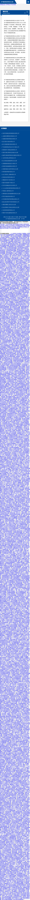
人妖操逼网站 (10, 500)
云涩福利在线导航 (10, 704)
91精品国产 (10, 596)
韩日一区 (3, 637)
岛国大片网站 (21, 297)
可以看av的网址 (15, 785)
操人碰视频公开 (19, 721)
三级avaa (20, 633)
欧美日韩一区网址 (22, 836)
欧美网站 (18, 430)
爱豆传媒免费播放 (7, 899)
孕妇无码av (9, 252)
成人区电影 (21, 456)
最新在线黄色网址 (10, 689)
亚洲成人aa (15, 453)
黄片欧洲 (27, 342)
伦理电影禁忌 (5, 447)
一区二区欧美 (19, 719)
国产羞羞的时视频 (18, 634)
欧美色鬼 (27, 667)
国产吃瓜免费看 (6, 898)
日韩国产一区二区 (14, 733)
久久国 (8, 701)
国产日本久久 (24, 637)
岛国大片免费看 (15, 669)
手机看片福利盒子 (6, 237)
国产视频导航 (9, 564)
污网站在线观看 (25, 710)
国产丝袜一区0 (17, 537)
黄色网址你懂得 (13, 409)
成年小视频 (20, 868)
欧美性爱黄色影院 (23, 248)
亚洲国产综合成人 (19, 417)
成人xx (9, 779)
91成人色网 (12, 800)
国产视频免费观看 (23, 306)
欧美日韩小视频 (6, 470)
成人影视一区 (13, 549)
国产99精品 (8, 259)
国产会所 (12, 741)
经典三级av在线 (11, 605)
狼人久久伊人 (16, 257)
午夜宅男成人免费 (10, 430)
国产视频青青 (7, 706)
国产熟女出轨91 (21, 860)
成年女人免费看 (6, 332)
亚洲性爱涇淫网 (9, 519)
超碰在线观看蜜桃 (6, 770)
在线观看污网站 (12, 322)
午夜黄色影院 (6, 376)
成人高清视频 (4, 437)
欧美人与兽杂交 (16, 680)
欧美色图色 (9, 505)
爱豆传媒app (9, 498)
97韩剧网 (19, 862)
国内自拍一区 (25, 732)
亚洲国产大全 (15, 515)
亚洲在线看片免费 (11, 873)
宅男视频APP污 (21, 541)
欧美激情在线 (13, 319)
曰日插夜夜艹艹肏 (21, 861)
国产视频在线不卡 (23, 412)
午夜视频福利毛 (25, 385)
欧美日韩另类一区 (24, 651)
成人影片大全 (17, 488)
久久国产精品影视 (5, 454)
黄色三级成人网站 (11, 336)
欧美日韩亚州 (24, 663)
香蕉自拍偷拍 (20, 771)
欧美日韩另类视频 (14, 853)
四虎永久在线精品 (8, 490)
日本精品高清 (6, 334)
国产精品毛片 (17, 279)
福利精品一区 (7, 257)
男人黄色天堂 (16, 597)
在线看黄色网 (19, 842)
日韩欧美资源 (7, 453)
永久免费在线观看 (11, 876)
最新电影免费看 (19, 657)
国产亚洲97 (13, 823)
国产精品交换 (6, 544)
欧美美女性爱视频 (13, 366)
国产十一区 (10, 291)
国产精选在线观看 (16, 748)
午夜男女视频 (9, 677)
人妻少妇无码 (18, 735)
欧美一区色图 (4, 449)
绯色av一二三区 (20, 767)
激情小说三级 (4, 818)
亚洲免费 (7, 796)
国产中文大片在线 (23, 641)
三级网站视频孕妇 (16, 775)
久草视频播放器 (15, 642)
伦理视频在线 (14, 313)
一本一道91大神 (19, 519)
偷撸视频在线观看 (22, 876)
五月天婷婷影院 (20, 268)
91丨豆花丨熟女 (15, 326)
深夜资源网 (21, 793)
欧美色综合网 (6, 616)
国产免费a (17, 485)
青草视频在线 (7, 802)
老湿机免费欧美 (12, 629)
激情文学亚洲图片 (8, 362)
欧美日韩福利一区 (12, 591)
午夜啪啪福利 (10, 667)
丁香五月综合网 (15, 376)
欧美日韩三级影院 (15, 827)
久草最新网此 (24, 282)
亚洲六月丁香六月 (17, 740)
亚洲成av (22, 647)
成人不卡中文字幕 (24, 738)
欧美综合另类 (7, 894)
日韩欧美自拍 (9, 768)
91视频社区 (21, 434)
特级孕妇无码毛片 (15, 835)
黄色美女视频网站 (18, 845)
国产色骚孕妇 (7, 702)
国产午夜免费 (26, 321)
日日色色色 (8, 543)
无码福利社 (26, 449)
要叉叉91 (13, 613)
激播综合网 (22, 770)
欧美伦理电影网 (6, 650)
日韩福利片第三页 (23, 591)
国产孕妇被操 (21, 459)
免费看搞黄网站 (4, 386)
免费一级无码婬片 (16, 240)
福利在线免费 (17, 351)
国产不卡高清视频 (8, 293)
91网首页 (9, 637)
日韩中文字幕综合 (14, 450)
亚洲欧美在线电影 (7, 631)
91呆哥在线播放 (5, 823)
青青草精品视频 (18, 532)
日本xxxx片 (3, 249)
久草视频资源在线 (21, 782)
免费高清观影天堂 (17, 711)
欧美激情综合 (9, 557)
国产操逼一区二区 (7, 395)
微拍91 (18, 608)
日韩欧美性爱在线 (17, 887)
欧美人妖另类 (11, 688)
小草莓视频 (10, 707)
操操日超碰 (3, 565)
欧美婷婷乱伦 (21, 881)
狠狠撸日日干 (6, 420)
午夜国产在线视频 (16, 334)
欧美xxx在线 (7, 659)
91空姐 (16, 301)
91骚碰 (15, 774)
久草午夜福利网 (23, 742)
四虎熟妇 (17, 389)
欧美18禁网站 (12, 757)
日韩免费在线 (11, 411)
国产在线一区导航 (18, 460)
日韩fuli (11, 840)
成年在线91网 (20, 704)
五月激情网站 (6, 515)
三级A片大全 (10, 882)
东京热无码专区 (19, 439)
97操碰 (22, 733)
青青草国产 (16, 357)
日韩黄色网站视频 (11, 250)
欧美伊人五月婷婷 (12, 456)
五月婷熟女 (26, 462)
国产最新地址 (10, 719)
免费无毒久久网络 (24, 825)
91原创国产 (16, 635)
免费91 (12, 720)
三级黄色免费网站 (11, 443)
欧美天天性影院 (21, 798)
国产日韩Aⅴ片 (26, 834)
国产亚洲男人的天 (17, 343)
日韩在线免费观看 (22, 691)
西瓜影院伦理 (4, 805)
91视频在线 (5, 549)
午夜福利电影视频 (25, 528)
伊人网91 (27, 768)
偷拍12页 (17, 617)
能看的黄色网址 (20, 618)
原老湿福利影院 (14, 393)
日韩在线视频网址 (7, 340)
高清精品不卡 (11, 809)
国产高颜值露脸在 (20, 378)
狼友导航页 (21, 368)
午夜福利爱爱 (15, 822)
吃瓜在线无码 (20, 484)
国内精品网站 (14, 570)
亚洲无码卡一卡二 (6, 343)
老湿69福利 (9, 620)
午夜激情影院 (13, 644)
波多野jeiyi (6, 736)
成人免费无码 (9, 406)
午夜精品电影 (23, 751)
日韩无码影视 (19, 614)
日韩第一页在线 (25, 830)
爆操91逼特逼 (15, 544)
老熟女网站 (15, 470)
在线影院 (26, 804)
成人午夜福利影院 (21, 523)
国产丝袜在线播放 (21, 262)
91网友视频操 (4, 459)
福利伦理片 (20, 249)
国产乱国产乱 (15, 327)
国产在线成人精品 (7, 254)
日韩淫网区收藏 (13, 671)
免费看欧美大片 (8, 883)
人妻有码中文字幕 (15, 697)
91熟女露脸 (15, 690)
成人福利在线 (22, 755)
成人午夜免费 (22, 503)
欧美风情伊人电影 (7, 360)
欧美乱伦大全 (6, 315)
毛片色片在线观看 (23, 652)
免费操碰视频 (11, 592)
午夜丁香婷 (24, 511)
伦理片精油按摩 (12, 817)
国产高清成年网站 (10, 533)
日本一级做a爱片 (12, 765)
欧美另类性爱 (13, 839)
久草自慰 (15, 725)
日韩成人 (25, 263)
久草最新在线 (6, 830)
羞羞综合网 (3, 707)
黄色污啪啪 (22, 366)
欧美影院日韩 (19, 892)
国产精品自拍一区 (16, 507)
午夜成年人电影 (10, 502)
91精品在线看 (15, 673)
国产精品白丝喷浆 (16, 536)
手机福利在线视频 (22, 762)
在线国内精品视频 (8, 735)
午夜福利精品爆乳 (7, 750)
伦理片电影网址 (18, 449)
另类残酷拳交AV (19, 506)
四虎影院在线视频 (15, 365)
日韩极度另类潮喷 (22, 390)
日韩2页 (5, 494)
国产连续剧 (3, 413)
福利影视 (23, 285)
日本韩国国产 (19, 772)
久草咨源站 (25, 420)
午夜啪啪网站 (22, 416)
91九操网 (26, 573)
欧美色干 (22, 831)
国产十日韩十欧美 (7, 621)
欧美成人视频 (13, 793)
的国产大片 (9, 314)
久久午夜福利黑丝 (17, 428)
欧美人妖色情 (4, 344)
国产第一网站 (22, 765)
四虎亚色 (15, 272)
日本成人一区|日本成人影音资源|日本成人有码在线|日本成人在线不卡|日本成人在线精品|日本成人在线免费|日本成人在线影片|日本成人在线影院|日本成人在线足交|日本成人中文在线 (15, 226)
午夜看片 (18, 689)
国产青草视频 (19, 355)
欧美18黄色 (10, 728)
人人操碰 (13, 624)
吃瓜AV (22, 472)
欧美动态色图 (17, 292)
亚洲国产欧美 (15, 672)
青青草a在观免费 (22, 823)
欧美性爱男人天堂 (18, 768)
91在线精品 (13, 297)
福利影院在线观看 (16, 780)
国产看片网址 (4, 699)
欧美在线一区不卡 (15, 513)
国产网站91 (25, 430)
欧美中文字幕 (24, 391)
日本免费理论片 (21, 270)
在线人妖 (16, 498)
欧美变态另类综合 (17, 259)
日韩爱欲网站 (24, 400)
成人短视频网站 (21, 347)
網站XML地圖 (7, 217)
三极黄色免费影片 (10, 782)
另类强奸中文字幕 (12, 416)
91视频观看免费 (4, 741)
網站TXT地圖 (14, 217)
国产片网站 (26, 708)
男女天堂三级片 (13, 652)
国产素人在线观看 (23, 864)
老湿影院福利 (18, 789)
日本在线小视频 (18, 462)
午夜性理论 (19, 263)
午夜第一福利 (19, 720)
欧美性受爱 (9, 267)
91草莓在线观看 (12, 561)
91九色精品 (20, 443)
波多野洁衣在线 (13, 641)
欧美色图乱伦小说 (20, 535)
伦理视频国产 (7, 346)
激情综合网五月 (4, 723)
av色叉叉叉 (8, 558)
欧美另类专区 (22, 600)
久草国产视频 (21, 369)
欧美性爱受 (3, 399)
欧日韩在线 (24, 604)
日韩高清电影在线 (22, 415)
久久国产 (3, 301)
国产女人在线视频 (22, 287)
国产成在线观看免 (20, 500)
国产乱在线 (22, 408)
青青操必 (23, 669)
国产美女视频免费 (17, 583)
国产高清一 (21, 571)
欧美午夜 (23, 778)
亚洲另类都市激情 (17, 849)
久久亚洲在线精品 (17, 284)
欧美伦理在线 (4, 836)
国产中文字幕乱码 (17, 543)
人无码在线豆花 (12, 369)
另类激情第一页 (8, 567)
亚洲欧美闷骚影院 (12, 633)
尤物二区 (3, 719)
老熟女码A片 (3, 561)
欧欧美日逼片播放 (12, 560)
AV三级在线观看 (7, 479)
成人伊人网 (18, 325)
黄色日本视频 (22, 413)
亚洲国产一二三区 (14, 865)
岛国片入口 (18, 588)
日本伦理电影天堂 (17, 464)
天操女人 (11, 404)
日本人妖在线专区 (5, 710)
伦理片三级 (26, 458)
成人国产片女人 (23, 265)
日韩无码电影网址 (10, 520)
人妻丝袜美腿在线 (12, 399)
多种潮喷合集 (22, 386)
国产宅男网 (3, 592)
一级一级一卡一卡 (20, 590)
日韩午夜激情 (21, 336)
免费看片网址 (23, 690)
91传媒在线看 (6, 870)
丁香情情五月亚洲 (20, 759)
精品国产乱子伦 (8, 357)
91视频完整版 (26, 236)
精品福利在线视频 (18, 584)
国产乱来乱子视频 (21, 554)
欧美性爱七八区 (8, 460)
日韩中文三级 (25, 309)
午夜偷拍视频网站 (14, 447)
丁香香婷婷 (5, 703)
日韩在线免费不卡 (21, 594)
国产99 (18, 315)
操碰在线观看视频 (18, 360)
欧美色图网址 (19, 293)
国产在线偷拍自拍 (11, 868)
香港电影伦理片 (18, 451)
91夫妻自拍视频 (13, 601)
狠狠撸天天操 (10, 378)
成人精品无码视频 (13, 651)
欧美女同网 (26, 789)
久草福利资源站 (15, 604)
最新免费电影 (16, 346)
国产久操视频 (24, 627)
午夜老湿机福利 (24, 672)
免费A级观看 (7, 458)
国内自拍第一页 (10, 761)
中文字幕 (10, 611)
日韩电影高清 (5, 831)
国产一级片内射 (9, 522)
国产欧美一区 (6, 785)
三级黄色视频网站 (10, 562)
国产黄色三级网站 (22, 266)
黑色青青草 (4, 475)
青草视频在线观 (10, 396)
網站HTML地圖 (23, 217)
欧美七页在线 (23, 237)
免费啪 (15, 455)
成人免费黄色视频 (22, 524)
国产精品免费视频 (7, 309)
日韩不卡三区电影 (5, 604)
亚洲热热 (3, 540)
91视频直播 (16, 663)
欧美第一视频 (6, 714)
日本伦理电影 (6, 327)
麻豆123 (11, 278)
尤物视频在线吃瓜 (7, 342)
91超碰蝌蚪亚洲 (13, 296)
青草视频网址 (10, 253)
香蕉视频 (14, 852)
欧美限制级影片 (15, 710)
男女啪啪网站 (21, 644)
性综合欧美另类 (25, 539)
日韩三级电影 (22, 402)
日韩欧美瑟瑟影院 (23, 319)
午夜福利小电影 (4, 365)
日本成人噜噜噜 (16, 558)
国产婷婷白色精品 (18, 424)
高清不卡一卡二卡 (15, 746)
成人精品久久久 (19, 878)
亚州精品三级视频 (5, 511)
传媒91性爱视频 (6, 737)
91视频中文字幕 (24, 706)
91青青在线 (5, 553)
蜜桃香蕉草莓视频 (11, 716)
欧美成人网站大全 (23, 817)
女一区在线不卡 (15, 511)
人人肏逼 (13, 233)
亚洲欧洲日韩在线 (22, 797)
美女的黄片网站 (14, 736)
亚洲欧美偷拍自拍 (6, 509)
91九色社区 (12, 618)
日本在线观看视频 (18, 883)
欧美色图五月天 (15, 282)
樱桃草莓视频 (4, 296)
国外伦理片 (3, 663)
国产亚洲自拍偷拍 (17, 676)
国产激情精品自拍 (18, 342)
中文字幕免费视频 (8, 694)
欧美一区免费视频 (8, 580)
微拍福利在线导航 (21, 826)
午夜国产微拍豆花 (25, 865)
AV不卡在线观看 (5, 282)
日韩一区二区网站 (24, 317)
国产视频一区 (15, 627)
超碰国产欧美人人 (17, 787)
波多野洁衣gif (11, 310)
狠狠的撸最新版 (20, 741)
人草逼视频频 (19, 819)
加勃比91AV (8, 891)
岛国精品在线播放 (12, 744)
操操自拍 (6, 840)
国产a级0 (20, 561)
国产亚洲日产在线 (20, 352)
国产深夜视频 (17, 575)
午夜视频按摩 (4, 695)
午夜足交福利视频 (19, 291)
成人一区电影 (20, 349)
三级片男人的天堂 (16, 714)
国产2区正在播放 (11, 484)
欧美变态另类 (19, 630)
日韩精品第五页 (12, 299)
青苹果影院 (22, 616)
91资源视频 (18, 419)
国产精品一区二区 (21, 476)
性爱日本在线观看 (20, 344)
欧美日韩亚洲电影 (10, 648)
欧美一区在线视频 (12, 600)
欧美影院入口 (7, 569)
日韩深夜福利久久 (21, 437)
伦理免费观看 (15, 258)
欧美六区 (17, 646)
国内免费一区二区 (5, 486)
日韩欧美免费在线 (12, 434)
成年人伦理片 (12, 475)
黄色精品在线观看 (5, 748)
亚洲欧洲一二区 (13, 494)
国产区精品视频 (8, 547)
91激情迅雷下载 (12, 798)
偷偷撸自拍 (26, 821)
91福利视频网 (14, 517)
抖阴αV (24, 654)
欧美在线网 (17, 545)
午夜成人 (18, 829)
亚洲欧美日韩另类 (13, 647)
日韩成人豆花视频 (18, 856)
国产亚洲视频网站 (21, 592)
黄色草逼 (14, 463)
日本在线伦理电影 (7, 488)
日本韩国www (15, 454)
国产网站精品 (5, 530)
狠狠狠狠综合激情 (12, 413)
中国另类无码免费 (16, 510)
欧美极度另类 (6, 510)
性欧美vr (8, 682)
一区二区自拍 (19, 274)
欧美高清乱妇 (7, 676)
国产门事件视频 (25, 617)
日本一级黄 (14, 659)
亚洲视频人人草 (21, 873)
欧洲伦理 (18, 295)
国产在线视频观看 (8, 235)
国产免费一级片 (22, 549)
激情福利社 (3, 809)
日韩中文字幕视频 (19, 489)
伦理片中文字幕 (23, 379)
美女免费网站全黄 (24, 244)
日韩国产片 (25, 280)
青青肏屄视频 (22, 852)
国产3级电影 (9, 301)
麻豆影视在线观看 (24, 622)
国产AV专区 (8, 338)
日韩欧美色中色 (9, 501)
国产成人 (6, 441)
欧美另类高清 (6, 539)
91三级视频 (12, 554)
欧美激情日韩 (17, 359)
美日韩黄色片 (19, 848)
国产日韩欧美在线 (19, 278)
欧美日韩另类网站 (11, 353)
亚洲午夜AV (20, 339)
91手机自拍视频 (11, 595)
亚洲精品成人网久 (8, 590)
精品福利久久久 (10, 767)
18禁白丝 (6, 248)
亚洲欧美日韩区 (9, 759)
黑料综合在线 (4, 432)
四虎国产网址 (7, 729)
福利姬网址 (16, 578)
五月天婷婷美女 (24, 695)
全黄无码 (12, 476)
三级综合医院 (13, 797)
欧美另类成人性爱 (7, 578)
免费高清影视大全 (11, 540)
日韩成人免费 (26, 859)
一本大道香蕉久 (8, 537)
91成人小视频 (25, 608)
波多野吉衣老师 (15, 656)
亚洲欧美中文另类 (14, 467)
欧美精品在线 (20, 310)
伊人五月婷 (20, 271)
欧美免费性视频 (4, 245)
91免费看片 (15, 751)
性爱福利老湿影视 (10, 295)
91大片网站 (16, 631)
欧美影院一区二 (12, 691)
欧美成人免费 (21, 323)
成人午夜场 (12, 339)
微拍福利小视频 (8, 869)
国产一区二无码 (17, 552)
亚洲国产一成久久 (10, 660)
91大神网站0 (11, 280)
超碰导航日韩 (4, 644)
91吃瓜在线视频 (13, 438)
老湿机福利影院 (21, 885)
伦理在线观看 (14, 625)
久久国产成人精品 (12, 429)
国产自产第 (6, 718)
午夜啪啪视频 (22, 703)
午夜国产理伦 (17, 473)
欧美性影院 (25, 808)
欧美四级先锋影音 (17, 821)
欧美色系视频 (17, 724)
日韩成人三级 (7, 255)
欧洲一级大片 (9, 372)
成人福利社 (20, 844)
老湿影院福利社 (20, 394)
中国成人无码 (10, 819)
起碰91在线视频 (24, 467)
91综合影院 (12, 530)
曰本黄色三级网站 (21, 233)
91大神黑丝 (20, 463)
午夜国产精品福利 (17, 758)
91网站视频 (25, 510)
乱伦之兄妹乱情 (16, 715)
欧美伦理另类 (22, 494)
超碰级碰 (25, 740)
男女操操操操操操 (11, 795)
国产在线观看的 (4, 609)
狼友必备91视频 (8, 681)
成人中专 (16, 815)
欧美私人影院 (16, 894)
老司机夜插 (24, 697)
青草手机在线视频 (16, 480)
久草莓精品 (5, 408)
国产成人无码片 (10, 276)
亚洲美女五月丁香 (19, 241)
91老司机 (8, 464)
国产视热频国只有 (6, 711)
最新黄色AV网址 (8, 489)
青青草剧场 (23, 707)
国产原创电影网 (25, 471)
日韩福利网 (4, 241)
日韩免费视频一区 (10, 262)
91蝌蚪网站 (12, 323)
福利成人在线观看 (11, 433)
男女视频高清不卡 (10, 261)
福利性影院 (9, 462)
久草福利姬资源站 (21, 660)
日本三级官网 (21, 629)
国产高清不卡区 (25, 635)
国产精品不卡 (13, 731)
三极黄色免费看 (5, 570)
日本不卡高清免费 (17, 729)
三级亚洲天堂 (15, 616)
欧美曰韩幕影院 (13, 317)
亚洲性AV (19, 674)
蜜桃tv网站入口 (13, 661)
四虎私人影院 (15, 391)
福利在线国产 (23, 870)
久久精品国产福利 (25, 822)
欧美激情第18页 (6, 680)
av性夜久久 (18, 655)
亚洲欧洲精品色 (19, 832)
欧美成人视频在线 (18, 681)
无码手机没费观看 (16, 364)
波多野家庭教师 (16, 737)
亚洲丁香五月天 (15, 830)
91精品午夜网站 (12, 271)
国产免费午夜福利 (22, 425)
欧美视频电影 (5, 622)
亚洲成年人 (13, 466)
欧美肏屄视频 (6, 326)
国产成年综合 (4, 652)
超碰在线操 (10, 789)
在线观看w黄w (6, 423)
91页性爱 (19, 329)
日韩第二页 (20, 839)
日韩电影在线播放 (5, 672)
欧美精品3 (17, 331)
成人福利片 (20, 624)
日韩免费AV (9, 417)
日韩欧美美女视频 (11, 855)
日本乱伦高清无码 (14, 441)
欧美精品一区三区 (16, 321)
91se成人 (5, 523)
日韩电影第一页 (22, 540)
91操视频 (17, 312)
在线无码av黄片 (5, 579)
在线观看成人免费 (23, 727)
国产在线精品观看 (21, 639)
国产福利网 (10, 355)
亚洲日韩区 (4, 860)
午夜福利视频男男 (16, 859)
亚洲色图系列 (23, 313)
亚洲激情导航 (10, 331)
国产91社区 (3, 728)
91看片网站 (5, 323)
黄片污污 (10, 451)
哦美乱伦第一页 (14, 400)
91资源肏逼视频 (5, 466)
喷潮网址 (14, 891)
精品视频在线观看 (12, 436)
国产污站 (20, 322)
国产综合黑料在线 (12, 382)
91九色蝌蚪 (4, 322)
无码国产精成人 (12, 289)
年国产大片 (23, 493)
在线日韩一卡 (12, 394)
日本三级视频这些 (7, 724)
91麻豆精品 (24, 513)
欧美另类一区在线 (5, 321)
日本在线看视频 (18, 750)
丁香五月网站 (16, 778)
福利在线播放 (19, 496)
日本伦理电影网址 (14, 528)
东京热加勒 (5, 793)
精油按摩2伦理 (21, 381)
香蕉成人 (19, 757)
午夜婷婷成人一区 (6, 643)
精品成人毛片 (26, 507)
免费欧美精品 (16, 779)
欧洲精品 (20, 731)
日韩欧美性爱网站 (12, 379)
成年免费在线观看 (5, 822)
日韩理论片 (10, 657)
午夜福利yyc (3, 451)
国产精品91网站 (16, 242)
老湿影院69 (13, 245)
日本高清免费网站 (21, 800)
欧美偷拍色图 (20, 648)
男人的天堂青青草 (14, 783)
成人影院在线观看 (7, 665)
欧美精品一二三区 (5, 624)
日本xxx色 (25, 715)
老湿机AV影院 (11, 862)
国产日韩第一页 (10, 586)
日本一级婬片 (13, 483)
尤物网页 (18, 411)
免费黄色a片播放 (12, 374)
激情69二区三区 (18, 814)
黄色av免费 (10, 832)
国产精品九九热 (4, 664)
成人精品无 (3, 310)
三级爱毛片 (15, 637)
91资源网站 (26, 650)
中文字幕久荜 (25, 406)
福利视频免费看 (14, 288)
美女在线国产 (17, 567)
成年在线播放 (16, 332)
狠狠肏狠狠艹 (26, 398)
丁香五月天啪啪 (20, 810)
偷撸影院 (20, 301)
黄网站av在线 (10, 383)
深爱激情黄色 (15, 870)
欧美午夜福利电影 (19, 889)
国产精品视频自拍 (7, 359)
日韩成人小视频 (19, 818)
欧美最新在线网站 (5, 318)
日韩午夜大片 (24, 447)
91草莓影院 (6, 738)
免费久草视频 (24, 656)
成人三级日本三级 (17, 806)
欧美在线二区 (20, 763)
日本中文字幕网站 (22, 553)
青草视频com (6, 313)
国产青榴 (23, 346)
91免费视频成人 (18, 426)
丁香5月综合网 (7, 548)
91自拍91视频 (6, 720)
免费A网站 (8, 385)
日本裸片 (10, 387)
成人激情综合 (16, 732)
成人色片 (7, 446)
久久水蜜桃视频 (11, 810)
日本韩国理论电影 (21, 874)
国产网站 (9, 872)
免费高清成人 (5, 412)
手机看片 (14, 255)
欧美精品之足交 (19, 330)
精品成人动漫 (18, 620)
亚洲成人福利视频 (20, 370)
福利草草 (21, 429)
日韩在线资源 (9, 847)
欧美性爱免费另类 (23, 671)
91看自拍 (27, 883)
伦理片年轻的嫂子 (21, 276)
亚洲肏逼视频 (21, 250)
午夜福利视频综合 (15, 701)
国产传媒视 (14, 377)
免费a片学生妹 (6, 390)
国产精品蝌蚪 (4, 889)
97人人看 (6, 483)
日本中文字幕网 (6, 715)
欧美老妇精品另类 (17, 804)
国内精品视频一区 (14, 574)
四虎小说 (12, 708)
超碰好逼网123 (10, 842)
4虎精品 (18, 356)
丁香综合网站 (19, 235)
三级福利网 (24, 365)
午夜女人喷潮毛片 (23, 661)
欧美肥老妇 (25, 295)
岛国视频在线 (4, 404)
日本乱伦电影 (23, 544)
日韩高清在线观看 (8, 566)
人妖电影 (22, 258)
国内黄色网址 (12, 763)
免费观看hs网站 (14, 408)
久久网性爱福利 (22, 744)
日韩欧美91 (3, 265)
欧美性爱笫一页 (15, 712)
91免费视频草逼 (12, 838)
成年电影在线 (13, 599)
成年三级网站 (19, 253)
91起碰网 (10, 241)
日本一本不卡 (13, 685)
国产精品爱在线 (25, 643)
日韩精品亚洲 (13, 459)
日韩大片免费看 (4, 297)
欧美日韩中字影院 (17, 802)
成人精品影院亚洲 (7, 896)
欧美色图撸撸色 (16, 678)
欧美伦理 (18, 801)
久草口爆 (8, 825)
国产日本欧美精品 (20, 275)
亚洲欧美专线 (10, 485)
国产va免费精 (10, 302)
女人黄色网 (12, 699)
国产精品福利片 (10, 263)
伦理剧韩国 (10, 246)
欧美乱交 (21, 518)
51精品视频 (4, 289)
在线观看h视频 (6, 780)
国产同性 (10, 473)
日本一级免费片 (6, 787)
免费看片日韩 (20, 442)
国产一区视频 (12, 674)
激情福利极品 (6, 577)
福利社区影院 (17, 547)
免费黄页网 (26, 887)
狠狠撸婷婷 (6, 240)
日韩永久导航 (21, 432)
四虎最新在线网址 (8, 617)
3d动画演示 (25, 364)
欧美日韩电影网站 (11, 526)
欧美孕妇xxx (3, 335)
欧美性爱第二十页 (21, 586)
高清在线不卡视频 (20, 404)
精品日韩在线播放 (20, 501)
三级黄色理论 (25, 564)
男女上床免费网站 (21, 475)
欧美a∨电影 (15, 237)
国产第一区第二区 (15, 471)
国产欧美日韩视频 (5, 654)
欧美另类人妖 (25, 376)
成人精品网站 (7, 242)
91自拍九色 (11, 829)
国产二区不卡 (23, 745)
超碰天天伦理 (15, 486)
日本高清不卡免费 (16, 407)
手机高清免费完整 (16, 718)
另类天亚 (7, 536)
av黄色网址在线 (16, 754)
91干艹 (26, 721)
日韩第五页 (24, 638)
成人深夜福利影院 (20, 753)
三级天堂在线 (13, 432)
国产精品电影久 (20, 761)
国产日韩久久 (16, 898)
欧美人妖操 (12, 523)
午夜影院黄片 (22, 891)
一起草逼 (12, 791)
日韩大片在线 (10, 496)
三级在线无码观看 (18, 792)
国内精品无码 (6, 480)
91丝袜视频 (25, 279)
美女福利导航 (24, 631)
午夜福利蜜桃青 (6, 284)
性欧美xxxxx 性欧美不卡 (13, 477)
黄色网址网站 (16, 643)
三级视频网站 (7, 758)
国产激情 (14, 890)
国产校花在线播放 (12, 571)
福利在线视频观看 (18, 387)
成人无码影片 (22, 601)
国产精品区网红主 (18, 254)
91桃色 (25, 274)
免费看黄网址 (17, 398)
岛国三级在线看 (19, 667)
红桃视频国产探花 (25, 300)
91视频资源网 (9, 634)
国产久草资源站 (9, 535)
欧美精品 (6, 630)
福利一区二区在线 (7, 895)
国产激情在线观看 (7, 856)
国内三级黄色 (20, 261)
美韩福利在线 (24, 783)
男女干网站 (12, 553)
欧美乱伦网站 (13, 266)
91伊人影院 (21, 409)
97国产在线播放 (17, 749)
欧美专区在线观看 (21, 527)
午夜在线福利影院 (7, 531)
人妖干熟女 (19, 396)
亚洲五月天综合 (12, 270)
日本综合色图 (4, 618)
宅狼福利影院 (7, 804)
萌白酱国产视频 (19, 882)
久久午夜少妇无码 (21, 809)
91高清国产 (6, 236)
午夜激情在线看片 (18, 665)
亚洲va (11, 449)
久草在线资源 (26, 775)
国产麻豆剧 (13, 684)
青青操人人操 (22, 466)
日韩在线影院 (10, 426)
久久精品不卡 (16, 472)
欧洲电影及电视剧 (12, 368)
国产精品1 (26, 694)
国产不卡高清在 (8, 532)
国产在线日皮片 (24, 796)
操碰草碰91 (21, 625)
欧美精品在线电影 (5, 642)
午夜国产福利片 (15, 285)
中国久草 (12, 442)
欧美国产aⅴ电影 (12, 844)
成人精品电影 (10, 753)
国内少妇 (8, 745)
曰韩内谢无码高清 (7, 814)
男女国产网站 (6, 497)
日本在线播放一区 (6, 472)
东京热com (19, 421)
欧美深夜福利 (6, 364)
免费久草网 (23, 348)
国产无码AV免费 (8, 492)
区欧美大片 (5, 442)
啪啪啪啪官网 (26, 411)
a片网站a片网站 (20, 791)
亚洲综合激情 (4, 797)
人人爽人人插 (6, 712)
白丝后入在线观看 (23, 438)
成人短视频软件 (5, 835)
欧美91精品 (15, 569)
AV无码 (24, 520)
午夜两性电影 (26, 718)
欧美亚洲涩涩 (19, 728)
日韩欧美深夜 (17, 505)
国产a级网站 (20, 613)
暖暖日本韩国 (6, 613)
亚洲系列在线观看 (14, 305)
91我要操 (19, 855)
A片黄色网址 (18, 694)
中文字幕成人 (16, 479)
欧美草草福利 (25, 746)
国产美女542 (23, 305)
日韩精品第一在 (21, 595)
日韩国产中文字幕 (12, 742)
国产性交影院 (26, 338)
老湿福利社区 (9, 272)
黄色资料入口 (5, 503)
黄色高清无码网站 (14, 886)
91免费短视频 (5, 317)
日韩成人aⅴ (15, 668)
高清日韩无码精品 (18, 565)
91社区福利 (26, 343)
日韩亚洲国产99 (6, 851)
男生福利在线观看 (12, 626)
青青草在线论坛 (15, 468)
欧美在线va (4, 674)
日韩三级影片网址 (24, 815)
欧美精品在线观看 (7, 552)
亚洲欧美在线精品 (25, 805)
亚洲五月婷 (20, 605)
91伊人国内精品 (20, 843)
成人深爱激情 (10, 866)
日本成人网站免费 (12, 265)
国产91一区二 (22, 609)
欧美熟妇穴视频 (9, 573)
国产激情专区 (14, 306)
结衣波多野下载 (12, 287)
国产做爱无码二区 (9, 445)
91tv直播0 (6, 625)
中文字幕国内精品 (15, 723)
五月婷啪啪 (25, 334)
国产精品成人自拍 (22, 526)
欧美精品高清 (4, 865)
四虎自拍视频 (11, 349)
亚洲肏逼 (5, 829)
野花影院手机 (5, 339)
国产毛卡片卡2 (15, 493)
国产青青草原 (21, 353)
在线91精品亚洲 (18, 531)
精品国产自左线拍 (5, 377)
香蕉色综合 (19, 582)
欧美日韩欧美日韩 (11, 686)
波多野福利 (15, 745)
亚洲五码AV (20, 716)
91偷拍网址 (7, 285)
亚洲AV (22, 853)
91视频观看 (12, 238)
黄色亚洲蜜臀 (7, 754)
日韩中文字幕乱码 (20, 522)
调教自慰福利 (7, 690)
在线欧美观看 (16, 813)
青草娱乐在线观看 (5, 627)
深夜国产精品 (23, 725)
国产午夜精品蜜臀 (15, 308)
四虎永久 (11, 818)
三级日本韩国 (26, 240)
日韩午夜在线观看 (18, 361)
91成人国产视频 (4, 791)
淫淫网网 (7, 507)
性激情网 (3, 866)
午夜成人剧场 (15, 423)
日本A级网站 (11, 874)
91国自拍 (27, 502)
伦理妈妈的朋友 (21, 587)
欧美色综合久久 (12, 415)
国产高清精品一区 (14, 403)
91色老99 (3, 500)
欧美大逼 (13, 315)
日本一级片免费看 (11, 556)
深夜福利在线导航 (17, 458)
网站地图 (17, 228)
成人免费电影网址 (21, 788)
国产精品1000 (4, 439)
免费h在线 (25, 558)
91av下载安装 (20, 877)
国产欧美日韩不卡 (10, 268)
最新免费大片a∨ (11, 834)
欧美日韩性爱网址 (24, 453)
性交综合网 (12, 527)
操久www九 (26, 464)
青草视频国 (26, 729)
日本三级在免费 (18, 267)
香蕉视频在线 (10, 275)
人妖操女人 (12, 861)
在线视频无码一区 (19, 840)
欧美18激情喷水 (13, 622)
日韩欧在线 (18, 808)
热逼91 (20, 255)
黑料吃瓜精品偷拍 (10, 608)
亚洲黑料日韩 (6, 493)
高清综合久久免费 (14, 805)
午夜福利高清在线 (14, 695)
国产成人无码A (10, 843)
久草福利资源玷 (20, 688)
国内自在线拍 (23, 470)
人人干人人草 (24, 682)
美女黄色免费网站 (18, 899)
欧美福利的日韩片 (11, 425)
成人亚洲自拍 (12, 826)
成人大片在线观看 (23, 436)
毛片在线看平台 (8, 481)
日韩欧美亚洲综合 (17, 603)
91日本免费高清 (25, 315)
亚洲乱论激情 (15, 738)
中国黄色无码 (19, 573)
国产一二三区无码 (8, 370)
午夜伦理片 (4, 244)
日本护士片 (5, 319)
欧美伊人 (9, 663)
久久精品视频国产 (23, 296)
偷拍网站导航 (10, 389)
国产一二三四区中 (15, 638)
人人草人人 (19, 530)
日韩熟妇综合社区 (20, 302)
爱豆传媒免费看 (15, 577)
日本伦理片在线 (8, 725)
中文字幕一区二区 (17, 702)
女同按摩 (11, 344)
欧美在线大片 (19, 362)
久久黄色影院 (17, 611)
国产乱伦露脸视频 (10, 356)
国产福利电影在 (19, 246)
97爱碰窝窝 (10, 545)
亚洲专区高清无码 (21, 238)
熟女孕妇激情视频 (20, 373)
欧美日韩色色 (12, 860)
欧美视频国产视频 (8, 373)
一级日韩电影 (5, 450)
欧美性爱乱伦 (5, 731)
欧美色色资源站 (19, 490)
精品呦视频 (18, 566)
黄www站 (11, 889)
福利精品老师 (19, 612)
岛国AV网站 (25, 754)
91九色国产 (8, 890)
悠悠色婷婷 (17, 309)
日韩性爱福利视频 (14, 348)
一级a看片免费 (18, 550)
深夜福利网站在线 (15, 664)
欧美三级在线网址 (10, 693)
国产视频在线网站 (6, 887)
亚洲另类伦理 (4, 599)
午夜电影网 (4, 651)
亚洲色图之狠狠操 (21, 699)
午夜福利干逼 (17, 847)
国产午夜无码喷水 (7, 398)
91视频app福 (15, 770)
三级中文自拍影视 (8, 612)
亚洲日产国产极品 (22, 686)
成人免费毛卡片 (10, 607)
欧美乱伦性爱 (24, 393)
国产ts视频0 (18, 445)
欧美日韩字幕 (17, 340)
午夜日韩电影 (22, 890)
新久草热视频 (6, 258)
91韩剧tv (18, 834)
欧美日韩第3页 (17, 557)
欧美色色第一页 (13, 698)
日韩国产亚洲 (10, 646)
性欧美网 (12, 639)
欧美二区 (18, 520)
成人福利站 (10, 892)
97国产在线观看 (18, 372)
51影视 (25, 428)
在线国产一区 (25, 485)
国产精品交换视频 (10, 304)
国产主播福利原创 (18, 252)
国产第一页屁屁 (12, 881)
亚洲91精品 (19, 280)
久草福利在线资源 (5, 407)
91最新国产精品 (9, 721)
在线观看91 (7, 603)
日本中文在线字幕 (6, 463)
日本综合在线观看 (8, 506)
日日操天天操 (7, 778)
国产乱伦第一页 (9, 772)
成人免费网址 (20, 693)
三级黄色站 (9, 635)
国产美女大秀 (21, 556)
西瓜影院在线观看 (16, 654)
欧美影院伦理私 (8, 792)
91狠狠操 (23, 497)
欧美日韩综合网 (10, 421)
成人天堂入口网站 (25, 886)
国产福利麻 (22, 327)
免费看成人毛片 (12, 347)
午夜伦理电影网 (19, 866)
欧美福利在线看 (11, 249)
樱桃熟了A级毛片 (15, 784)
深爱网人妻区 (26, 835)
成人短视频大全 (22, 399)
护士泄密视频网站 (24, 668)
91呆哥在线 (15, 706)
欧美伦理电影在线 (21, 533)
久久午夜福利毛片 (7, 455)
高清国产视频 (24, 597)
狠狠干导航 (3, 755)
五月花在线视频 (15, 497)
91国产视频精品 (5, 776)
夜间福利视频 (13, 248)
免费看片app (3, 280)
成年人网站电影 (25, 450)
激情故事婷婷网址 (8, 330)
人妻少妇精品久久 (7, 351)
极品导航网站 (4, 733)
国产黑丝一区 (14, 864)
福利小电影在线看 (23, 626)
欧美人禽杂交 (23, 515)
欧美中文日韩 (23, 272)
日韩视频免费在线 (5, 673)
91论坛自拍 (16, 564)
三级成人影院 (14, 386)
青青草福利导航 (4, 308)
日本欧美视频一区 (15, 283)
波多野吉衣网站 (24, 403)
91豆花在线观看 (6, 849)
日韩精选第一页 (12, 381)
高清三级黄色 (11, 594)
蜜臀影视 (20, 483)
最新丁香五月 (10, 766)
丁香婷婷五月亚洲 (22, 685)
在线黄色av (16, 869)
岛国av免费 (20, 795)
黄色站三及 (10, 655)
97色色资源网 (26, 473)
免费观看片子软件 (18, 548)
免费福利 (24, 862)
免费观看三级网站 (8, 614)
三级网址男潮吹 (20, 562)
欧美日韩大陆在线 (25, 498)
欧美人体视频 (7, 597)
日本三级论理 (26, 242)
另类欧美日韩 (22, 382)
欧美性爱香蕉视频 (15, 514)
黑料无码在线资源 (10, 788)
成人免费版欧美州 (16, 420)
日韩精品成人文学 (17, 650)
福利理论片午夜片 (18, 314)
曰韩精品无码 (7, 428)
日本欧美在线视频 (15, 579)
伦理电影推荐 (17, 677)
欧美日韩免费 (9, 361)
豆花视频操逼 (15, 300)
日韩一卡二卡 (15, 446)
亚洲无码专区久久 (24, 569)
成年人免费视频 (13, 518)
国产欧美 (2, 885)
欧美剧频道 (10, 274)
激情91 (12, 550)
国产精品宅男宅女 (14, 831)
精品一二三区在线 (8, 878)
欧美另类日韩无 (20, 879)
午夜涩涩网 (12, 877)
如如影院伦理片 (18, 896)
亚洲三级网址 (22, 377)
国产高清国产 (16, 509)
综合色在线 (15, 825)
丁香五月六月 (15, 796)
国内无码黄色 (16, 385)
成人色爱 (11, 588)
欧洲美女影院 (17, 481)
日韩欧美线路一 (21, 245)
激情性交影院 (26, 621)
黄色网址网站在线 (13, 244)
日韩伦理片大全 (9, 808)
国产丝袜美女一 (6, 732)
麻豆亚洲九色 (20, 502)
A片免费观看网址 (25, 288)
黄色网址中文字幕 (23, 774)
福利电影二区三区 (11, 329)
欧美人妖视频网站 (23, 698)
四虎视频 (11, 439)
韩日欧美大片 (7, 678)
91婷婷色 (12, 630)
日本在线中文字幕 (11, 524)
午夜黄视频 (4, 817)
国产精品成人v (21, 838)
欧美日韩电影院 (15, 539)
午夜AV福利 (22, 659)
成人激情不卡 (22, 455)
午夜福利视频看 (25, 578)
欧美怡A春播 (8, 292)
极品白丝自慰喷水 (8, 352)
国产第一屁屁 (11, 801)
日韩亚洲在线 (21, 599)
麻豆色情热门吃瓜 (8, 312)
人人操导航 (6, 656)
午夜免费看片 (13, 412)
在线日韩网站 (7, 751)
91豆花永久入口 (25, 642)
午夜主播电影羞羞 (17, 812)
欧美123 (8, 391)
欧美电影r (8, 300)
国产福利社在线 (16, 338)
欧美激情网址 (22, 517)
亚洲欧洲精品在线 (21, 335)
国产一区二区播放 (5, 468)
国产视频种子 (16, 682)
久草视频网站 (17, 621)
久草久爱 (5, 647)
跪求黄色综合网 (10, 771)
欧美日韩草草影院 (20, 580)
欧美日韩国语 (23, 570)
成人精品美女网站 (21, 304)
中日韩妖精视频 (22, 289)
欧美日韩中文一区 (18, 872)
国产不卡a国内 (4, 574)
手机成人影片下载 (8, 848)
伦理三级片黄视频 (6, 806)
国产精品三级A (7, 749)
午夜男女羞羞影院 (10, 582)
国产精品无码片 (8, 845)
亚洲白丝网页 (14, 609)
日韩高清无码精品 (7, 424)
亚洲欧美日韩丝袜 (18, 395)
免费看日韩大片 (21, 433)
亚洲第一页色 (7, 583)
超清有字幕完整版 (8, 325)
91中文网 (2, 421)
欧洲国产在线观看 (8, 857)
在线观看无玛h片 (5, 669)
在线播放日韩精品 (11, 762)
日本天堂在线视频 (21, 607)
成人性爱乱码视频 (16, 236)
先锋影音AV (8, 813)
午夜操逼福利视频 (6, 740)
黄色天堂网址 (12, 335)
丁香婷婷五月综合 (6, 668)
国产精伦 (14, 390)
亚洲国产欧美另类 (20, 766)
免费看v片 (23, 486)
